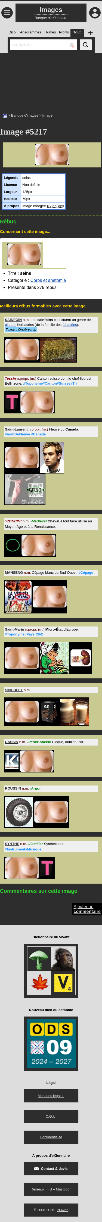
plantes (10, 325)
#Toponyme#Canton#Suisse (50, 383)
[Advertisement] (51, 80)
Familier (35, 844)
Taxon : (21, 330)
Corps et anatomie (48, 280)
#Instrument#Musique (23, 849)
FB (49, 1189)
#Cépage (85, 573)
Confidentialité (51, 1137)
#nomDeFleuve (17, 434)
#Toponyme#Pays (24, 634)
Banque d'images (24, 115)
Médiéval (38, 521)
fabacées (70, 325)
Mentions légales (51, 1096)
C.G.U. (51, 1116)
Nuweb (62, 1210)
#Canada (38, 434)
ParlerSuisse (39, 742)
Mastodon (64, 1189)
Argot (35, 788)
